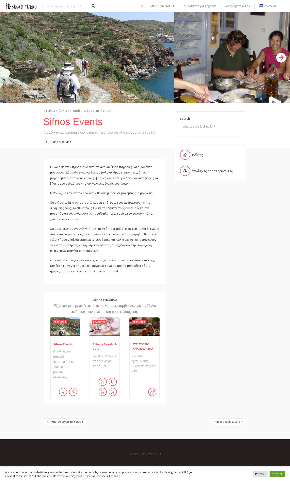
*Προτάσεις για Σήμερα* (200, 6)
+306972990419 (60, 142)
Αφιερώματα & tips (237, 6)
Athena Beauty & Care (227, 422)
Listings (49, 111)
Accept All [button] (277, 474)
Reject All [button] (260, 474)
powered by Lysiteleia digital (145, 453)
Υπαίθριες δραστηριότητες (92, 111)
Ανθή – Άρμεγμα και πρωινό (66, 422)
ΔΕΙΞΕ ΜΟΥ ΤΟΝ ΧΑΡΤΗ (158, 6)
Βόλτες (64, 111)
